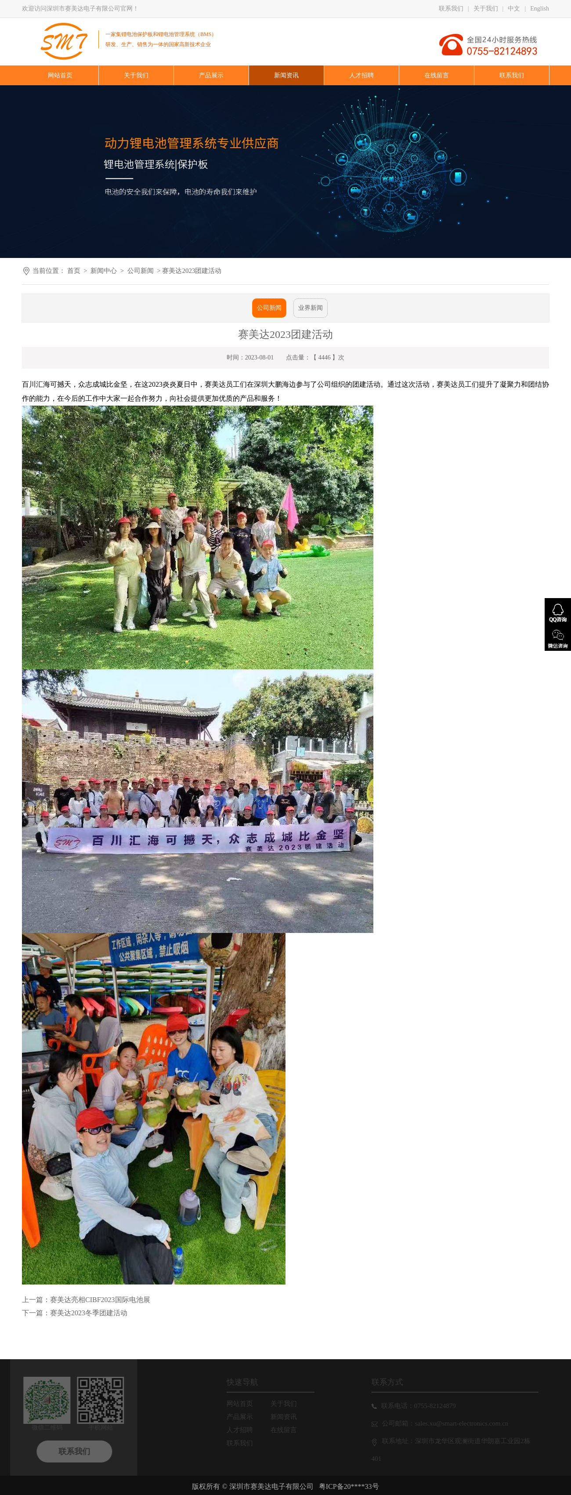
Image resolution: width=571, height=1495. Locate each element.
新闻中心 (103, 270)
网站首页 (244, 1403)
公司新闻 (140, 270)
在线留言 (288, 1429)
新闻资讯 (288, 1416)
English (539, 8)
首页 (73, 270)
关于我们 (485, 8)
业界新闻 (310, 308)
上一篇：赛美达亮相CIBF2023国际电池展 (86, 1299)
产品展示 (244, 1416)
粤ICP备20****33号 (349, 1486)
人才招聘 (244, 1429)
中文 (514, 8)
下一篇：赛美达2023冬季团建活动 (74, 1313)
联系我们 (451, 8)
